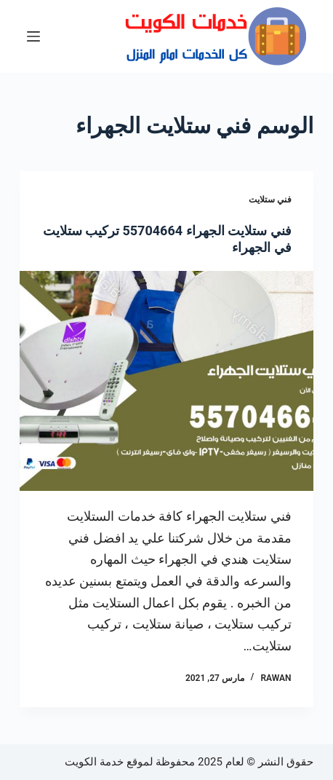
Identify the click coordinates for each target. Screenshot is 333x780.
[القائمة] (33, 36)
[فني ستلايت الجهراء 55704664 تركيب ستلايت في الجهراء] (166, 381)
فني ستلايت (270, 199)
